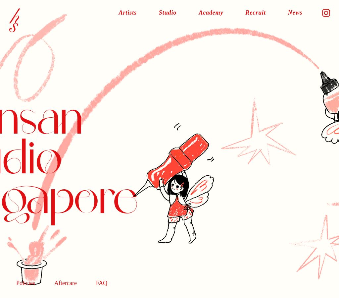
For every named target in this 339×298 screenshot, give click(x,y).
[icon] (326, 13)
